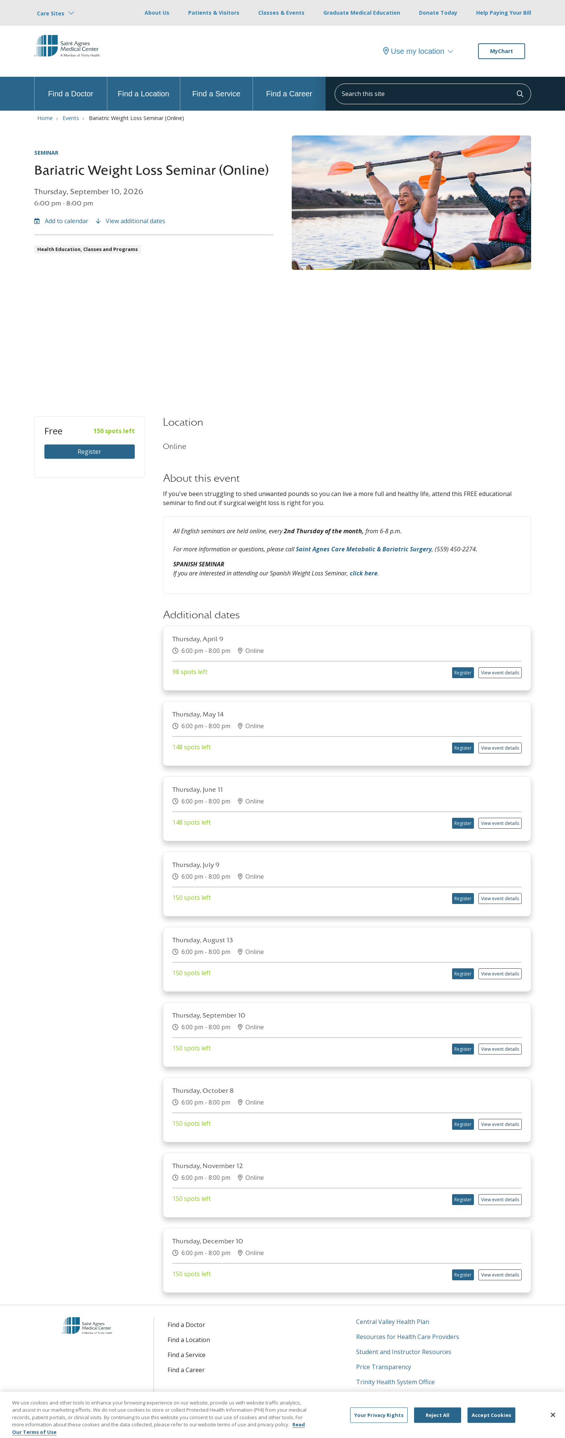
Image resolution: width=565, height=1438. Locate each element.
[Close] (553, 1419)
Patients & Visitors (213, 12)
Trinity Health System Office (395, 1382)
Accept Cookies (491, 1419)
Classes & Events (281, 12)
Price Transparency (383, 1367)
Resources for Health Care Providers (407, 1337)
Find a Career (289, 87)
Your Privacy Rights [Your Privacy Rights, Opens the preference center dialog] (379, 1419)
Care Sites (50, 13)
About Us (157, 12)
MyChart (501, 51)
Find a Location (143, 87)
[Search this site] (433, 94)
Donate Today (438, 12)
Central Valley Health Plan (392, 1322)
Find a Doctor (71, 87)
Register (89, 451)
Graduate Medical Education (361, 12)
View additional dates (130, 221)
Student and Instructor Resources (403, 1352)
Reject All (437, 1419)
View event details (500, 673)
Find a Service (216, 87)
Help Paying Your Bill (503, 12)
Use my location (413, 51)
